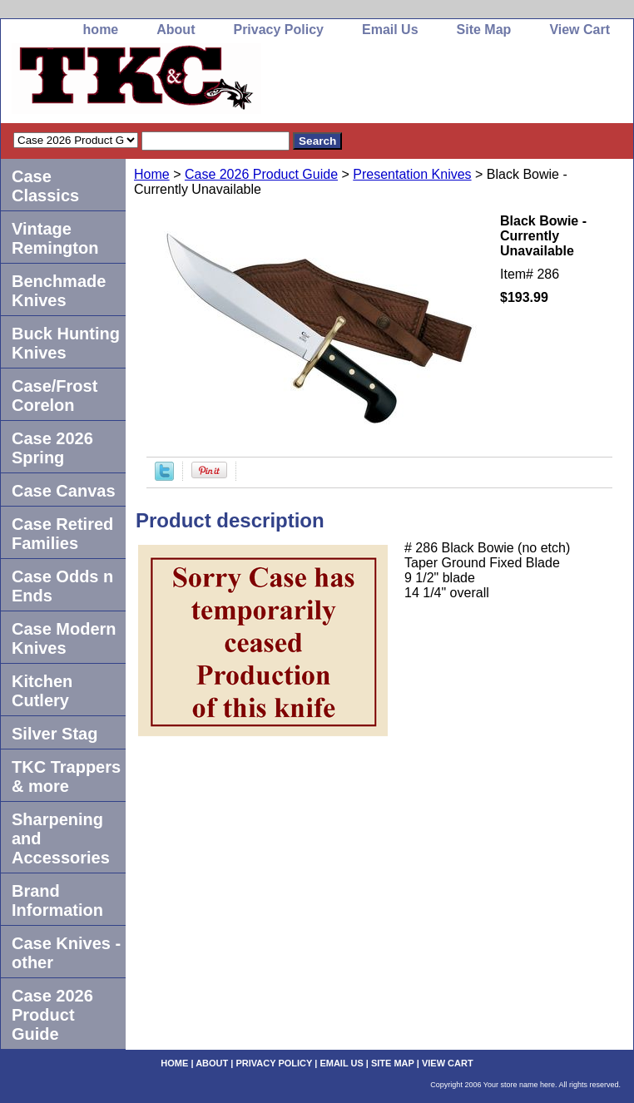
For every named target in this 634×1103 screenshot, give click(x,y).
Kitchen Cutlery (42, 691)
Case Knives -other (66, 953)
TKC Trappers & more (66, 776)
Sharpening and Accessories (61, 838)
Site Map (484, 29)
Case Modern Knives (64, 638)
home (101, 29)
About (175, 29)
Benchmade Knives (59, 290)
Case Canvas (64, 491)
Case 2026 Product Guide (261, 174)
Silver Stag (54, 734)
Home (152, 174)
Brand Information (57, 900)
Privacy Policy (278, 29)
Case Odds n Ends (62, 586)
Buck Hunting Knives (66, 343)
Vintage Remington (55, 238)
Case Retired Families (62, 533)
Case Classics (45, 186)
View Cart (579, 29)
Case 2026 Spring (52, 448)
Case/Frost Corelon (54, 395)
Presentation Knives (412, 174)
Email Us (390, 29)
